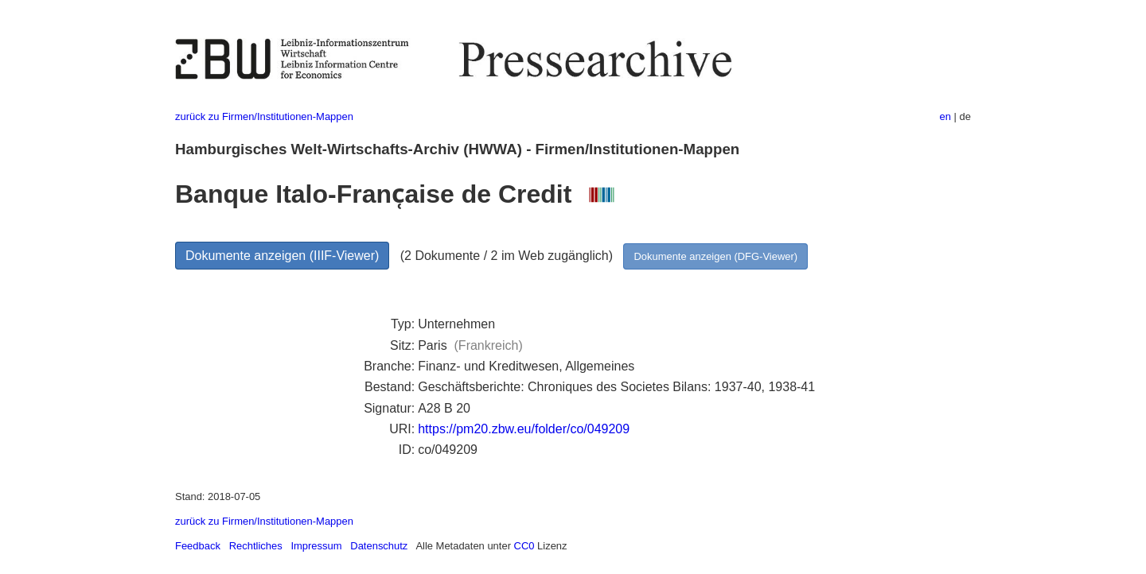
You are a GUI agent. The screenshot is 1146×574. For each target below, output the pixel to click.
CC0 (524, 546)
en (945, 116)
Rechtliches (256, 546)
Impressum (315, 546)
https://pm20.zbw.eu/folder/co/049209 (524, 429)
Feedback (197, 546)
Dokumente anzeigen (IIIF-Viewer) (282, 255)
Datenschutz (378, 546)
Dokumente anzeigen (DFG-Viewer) (715, 256)
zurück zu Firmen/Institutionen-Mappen (264, 116)
